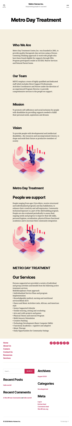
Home (6, 343)
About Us (7, 346)
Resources (8, 355)
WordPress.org (43, 409)
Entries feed (42, 404)
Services (7, 358)
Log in (40, 402)
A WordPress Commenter (12, 398)
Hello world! (7, 385)
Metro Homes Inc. (36, 4)
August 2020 (42, 376)
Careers (6, 349)
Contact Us (8, 352)
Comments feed (43, 406)
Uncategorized (43, 389)
